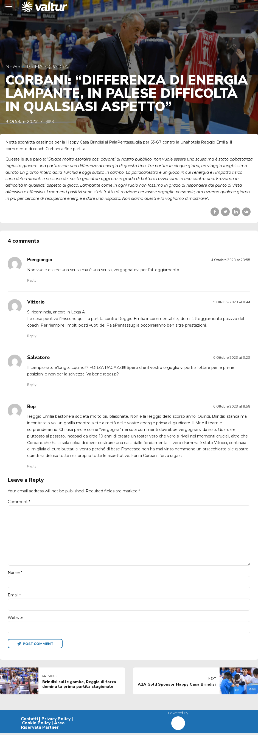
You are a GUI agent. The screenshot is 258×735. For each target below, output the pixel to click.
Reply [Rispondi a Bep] (31, 466)
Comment (19, 501)
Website (16, 619)
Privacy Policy (56, 721)
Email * (14, 596)
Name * (15, 574)
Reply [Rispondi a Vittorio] (31, 335)
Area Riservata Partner (42, 727)
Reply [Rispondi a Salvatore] (31, 384)
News (12, 66)
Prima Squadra (47, 66)
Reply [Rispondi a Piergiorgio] (31, 280)
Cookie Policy (36, 725)
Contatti (29, 721)
